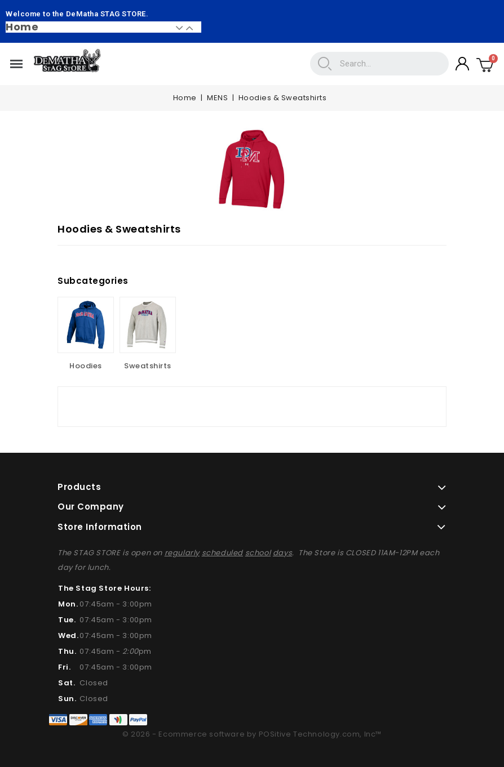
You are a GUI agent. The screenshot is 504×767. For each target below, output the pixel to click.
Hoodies (85, 365)
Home (22, 27)
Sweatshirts (147, 365)
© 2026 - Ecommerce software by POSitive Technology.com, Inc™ (252, 734)
